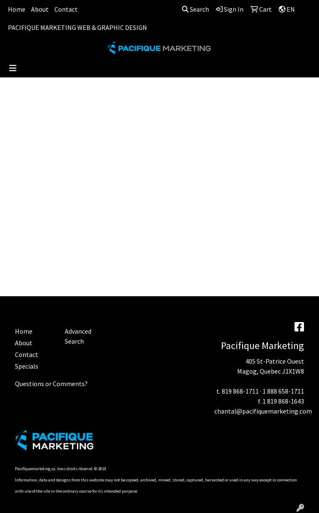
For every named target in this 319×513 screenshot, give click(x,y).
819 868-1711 (240, 391)
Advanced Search (78, 336)
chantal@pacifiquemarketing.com (263, 411)
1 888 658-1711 (283, 391)
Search (195, 9)
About (40, 9)
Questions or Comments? (51, 383)
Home (16, 9)
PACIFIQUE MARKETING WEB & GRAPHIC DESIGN (77, 27)
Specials (26, 366)
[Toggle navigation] (13, 68)
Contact (66, 9)
